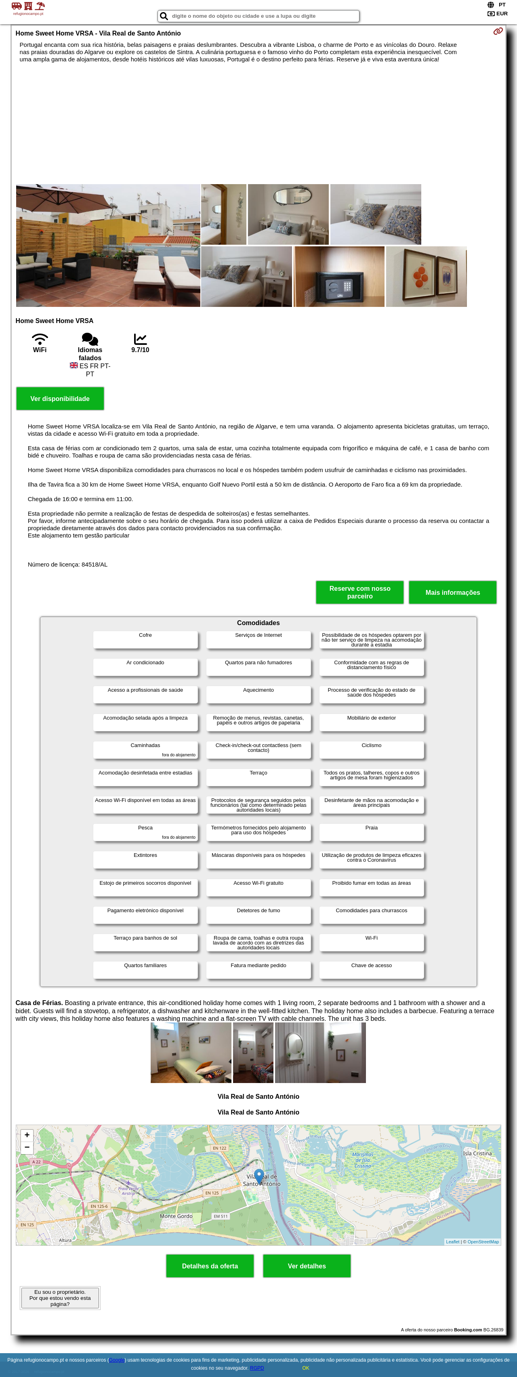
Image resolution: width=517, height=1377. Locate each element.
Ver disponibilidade (60, 398)
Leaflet (453, 1241)
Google (117, 1360)
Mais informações (453, 592)
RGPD (257, 1368)
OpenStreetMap (483, 1241)
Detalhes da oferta (210, 1266)
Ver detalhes (307, 1266)
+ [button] (26, 1136)
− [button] (26, 1148)
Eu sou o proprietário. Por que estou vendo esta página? (60, 1298)
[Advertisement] (258, 123)
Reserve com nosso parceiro (360, 592)
